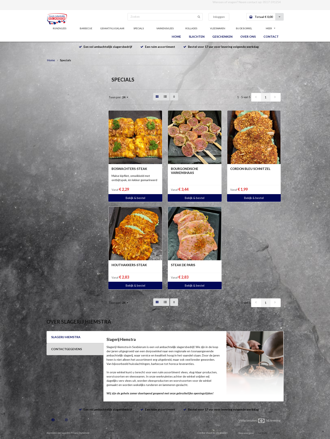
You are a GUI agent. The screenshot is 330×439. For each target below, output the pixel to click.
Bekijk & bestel (135, 198)
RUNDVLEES (59, 28)
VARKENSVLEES (165, 28)
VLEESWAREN (217, 28)
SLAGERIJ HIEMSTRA (65, 337)
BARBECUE (86, 28)
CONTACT (271, 36)
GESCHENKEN (222, 36)
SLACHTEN (197, 36)
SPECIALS (138, 28)
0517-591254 (272, 2)
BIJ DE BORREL (244, 28)
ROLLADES (191, 28)
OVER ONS (248, 36)
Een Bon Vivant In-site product (212, 433)
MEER (270, 28)
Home (51, 60)
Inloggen (219, 17)
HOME (176, 36)
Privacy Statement (80, 433)
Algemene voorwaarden (59, 433)
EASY (277, 433)
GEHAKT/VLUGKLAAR (112, 28)
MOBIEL (262, 433)
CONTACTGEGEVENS (66, 349)
